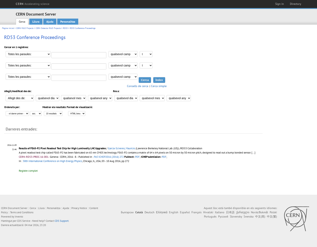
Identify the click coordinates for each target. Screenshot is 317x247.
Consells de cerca (137, 86)
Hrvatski (208, 212)
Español (185, 212)
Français (196, 212)
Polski (273, 212)
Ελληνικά (161, 212)
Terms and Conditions (21, 212)
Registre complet (28, 170)
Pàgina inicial (8, 28)
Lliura (35, 21)
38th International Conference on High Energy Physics (52, 161)
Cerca (22, 21)
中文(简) (260, 216)
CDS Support (62, 221)
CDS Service (23, 221)
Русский (223, 216)
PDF (137, 157)
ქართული (242, 212)
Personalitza (67, 21)
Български (127, 212)
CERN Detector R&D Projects (48, 28)
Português (210, 216)
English (173, 212)
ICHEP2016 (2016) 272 (109, 157)
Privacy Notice (79, 208)
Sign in (279, 4)
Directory (295, 4)
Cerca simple (159, 86)
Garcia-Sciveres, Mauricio (121, 148)
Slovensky (236, 216)
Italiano (219, 212)
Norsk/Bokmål (259, 212)
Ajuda (49, 21)
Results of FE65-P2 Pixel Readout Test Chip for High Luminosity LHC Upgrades (62, 148)
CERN (32, 4)
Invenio (19, 216)
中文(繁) (272, 216)
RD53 (65, 28)
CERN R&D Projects (24, 28)
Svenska (249, 216)
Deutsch (149, 212)
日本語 (230, 212)
